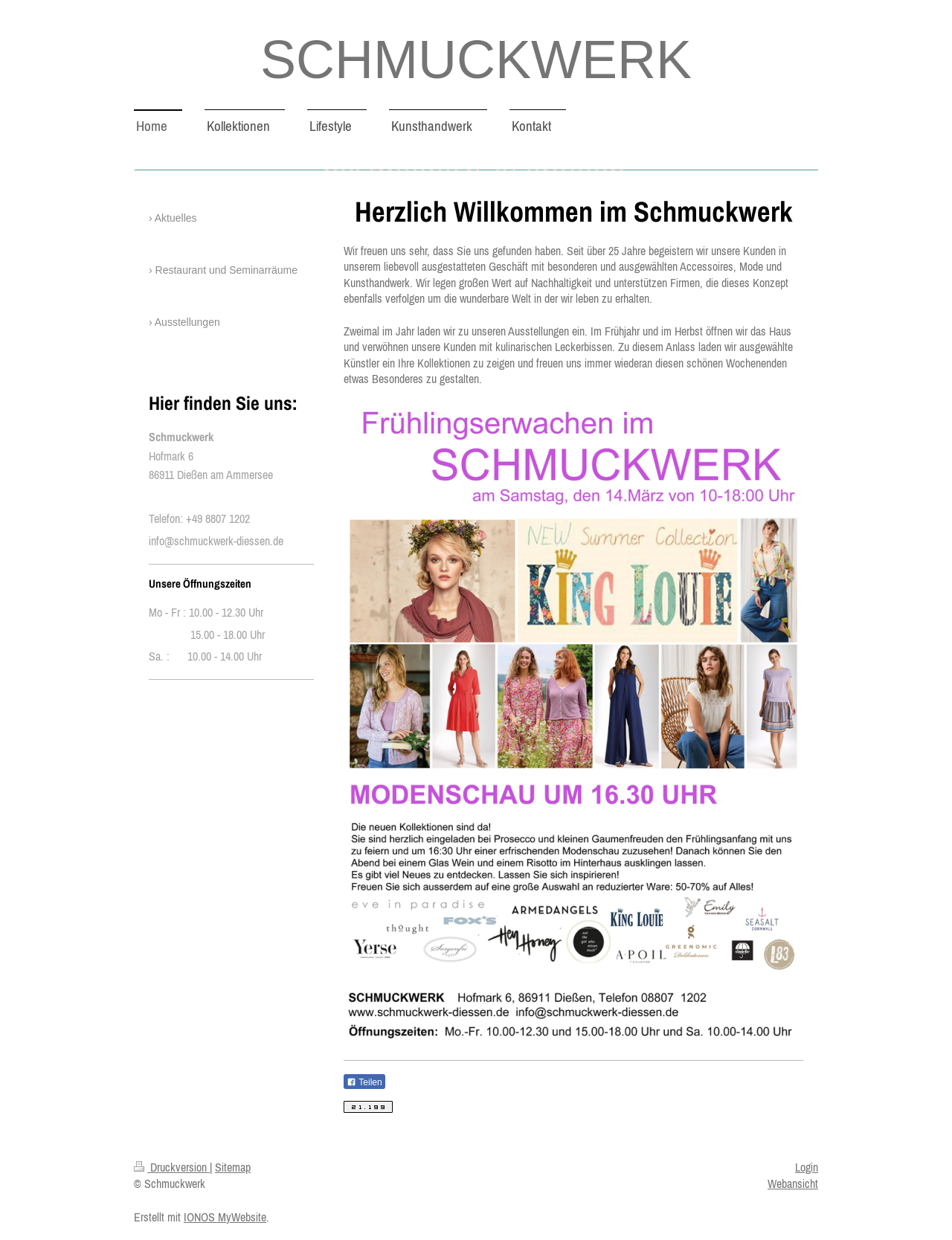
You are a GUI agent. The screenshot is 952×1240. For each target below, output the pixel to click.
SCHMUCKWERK (476, 59)
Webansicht (793, 1183)
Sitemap (233, 1167)
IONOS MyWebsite (225, 1217)
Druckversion (172, 1167)
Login (806, 1167)
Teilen (364, 1082)
